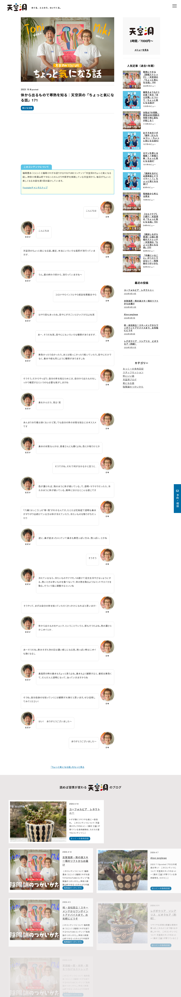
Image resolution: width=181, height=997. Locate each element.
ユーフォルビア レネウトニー (71, 816)
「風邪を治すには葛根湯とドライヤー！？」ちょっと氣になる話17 (150, 178)
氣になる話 (27, 108)
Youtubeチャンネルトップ (35, 187)
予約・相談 (177, 498)
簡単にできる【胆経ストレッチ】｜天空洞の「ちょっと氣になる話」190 (150, 77)
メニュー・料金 (125, 975)
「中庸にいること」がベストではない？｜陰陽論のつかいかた (150, 259)
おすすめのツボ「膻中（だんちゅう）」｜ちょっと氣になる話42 (151, 137)
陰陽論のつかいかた (133, 387)
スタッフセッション (133, 372)
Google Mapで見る (57, 981)
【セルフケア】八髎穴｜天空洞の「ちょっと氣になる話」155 (150, 218)
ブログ (155, 975)
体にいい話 (128, 376)
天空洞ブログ (130, 379)
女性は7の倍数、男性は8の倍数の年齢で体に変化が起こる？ (151, 116)
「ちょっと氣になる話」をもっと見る (67, 767)
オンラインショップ (100, 979)
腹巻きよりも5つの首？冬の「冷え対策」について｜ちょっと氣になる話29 (151, 97)
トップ (93, 975)
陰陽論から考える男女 (150, 195)
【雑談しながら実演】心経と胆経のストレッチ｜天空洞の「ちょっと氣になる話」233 (150, 241)
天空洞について (107, 975)
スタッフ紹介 (142, 975)
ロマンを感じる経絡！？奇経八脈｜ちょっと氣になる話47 (150, 157)
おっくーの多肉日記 (133, 369)
